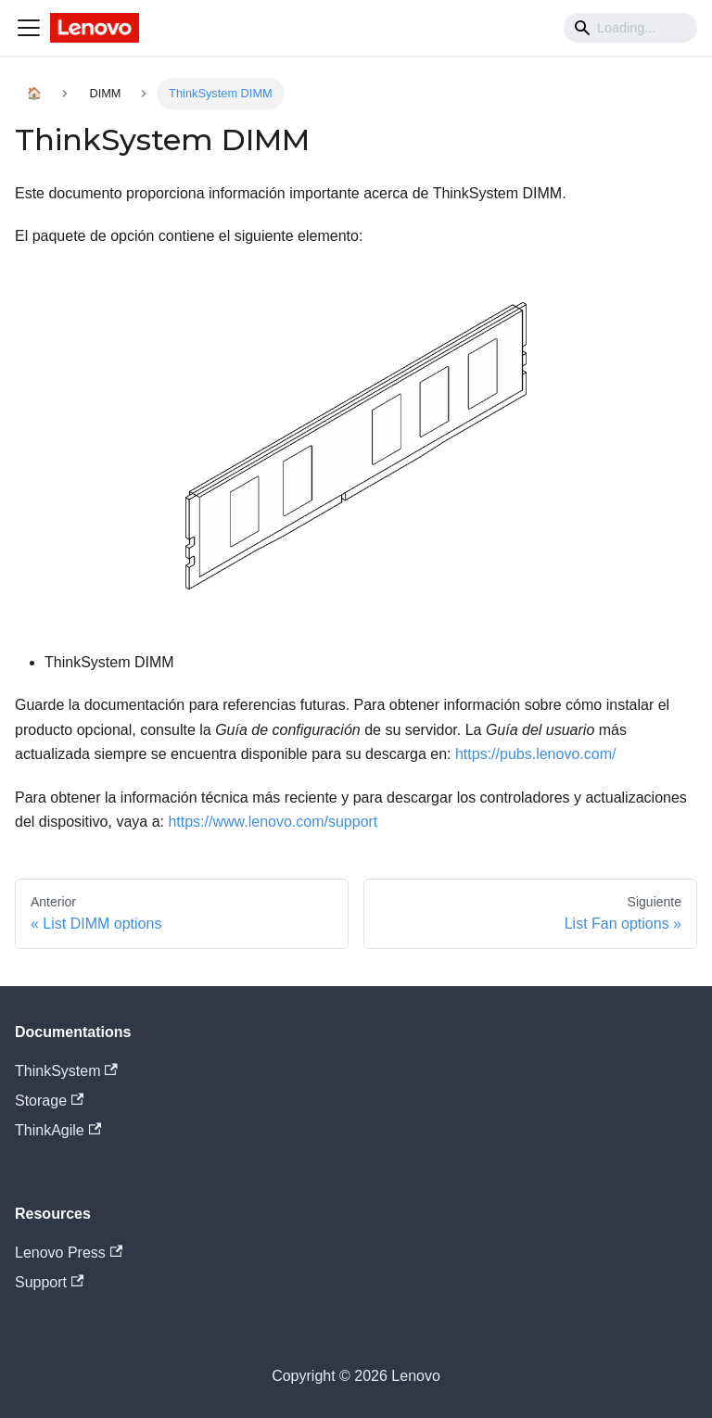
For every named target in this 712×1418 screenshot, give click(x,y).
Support (49, 1282)
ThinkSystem (66, 1071)
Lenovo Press (68, 1252)
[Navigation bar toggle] (29, 28)
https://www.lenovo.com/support (272, 821)
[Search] (630, 28)
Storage (49, 1100)
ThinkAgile (58, 1130)
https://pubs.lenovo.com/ (535, 754)
